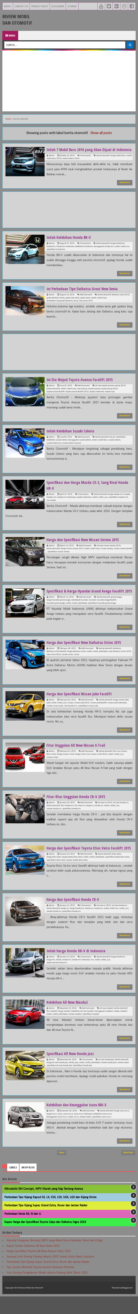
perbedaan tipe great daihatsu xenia (62, 307)
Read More (124, 188)
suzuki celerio (114, 446)
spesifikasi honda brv (56, 255)
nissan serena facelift (123, 554)
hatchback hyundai (79, 612)
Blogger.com (127, 1305)
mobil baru (103, 446)
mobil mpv (102, 304)
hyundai (92, 612)
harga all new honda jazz (57, 1080)
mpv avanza (82, 395)
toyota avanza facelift (56, 398)
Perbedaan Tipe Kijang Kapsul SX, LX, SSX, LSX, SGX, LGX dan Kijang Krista (50, 1214)
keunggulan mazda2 (104, 1029)
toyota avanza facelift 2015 (77, 398)
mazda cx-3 (51, 503)
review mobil (123, 1080)
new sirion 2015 (54, 666)
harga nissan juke (120, 712)
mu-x (76, 1134)
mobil (129, 161)
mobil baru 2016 (54, 164)
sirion (76, 666)
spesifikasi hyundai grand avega (102, 615)
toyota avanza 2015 (109, 395)
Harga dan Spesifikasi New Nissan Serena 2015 (86, 545)
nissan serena (107, 554)
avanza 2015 (120, 391)
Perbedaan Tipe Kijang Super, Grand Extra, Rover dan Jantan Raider (45, 1223)
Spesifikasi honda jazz (82, 1083)
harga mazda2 (64, 1029)
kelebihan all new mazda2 (82, 1029)
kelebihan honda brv (84, 252)
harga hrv (51, 977)
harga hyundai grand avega (58, 612)
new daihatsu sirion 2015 (120, 663)
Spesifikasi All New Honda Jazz (72, 1071)
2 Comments (85, 249)
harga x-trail (80, 766)
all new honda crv (120, 814)
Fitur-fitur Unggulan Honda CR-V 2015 (78, 808)
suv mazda (51, 506)
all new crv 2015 (105, 814)
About (7, 6)
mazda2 (123, 1029)
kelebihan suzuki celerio (57, 446)
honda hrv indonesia (81, 977)
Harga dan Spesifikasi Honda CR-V (75, 917)
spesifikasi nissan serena (58, 558)
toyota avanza (94, 395)
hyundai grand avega (56, 615)
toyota (69, 878)
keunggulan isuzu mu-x (57, 1134)
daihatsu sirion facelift (56, 663)
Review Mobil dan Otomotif (17, 19)
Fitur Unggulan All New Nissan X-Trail (78, 757)
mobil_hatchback (79, 615)
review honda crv (54, 820)
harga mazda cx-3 (115, 500)
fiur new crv (79, 817)
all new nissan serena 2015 (109, 551)
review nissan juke (55, 718)
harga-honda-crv (77, 926)
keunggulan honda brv (104, 252)
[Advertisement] (69, 81)
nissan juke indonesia (117, 714)
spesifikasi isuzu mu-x (101, 1134)
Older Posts (128, 1170)
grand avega (116, 609)
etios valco (116, 872)
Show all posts (101, 133)
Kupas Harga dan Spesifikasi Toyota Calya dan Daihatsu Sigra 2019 (45, 1239)
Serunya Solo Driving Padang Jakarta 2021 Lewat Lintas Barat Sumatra (50, 1274)
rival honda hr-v (70, 718)
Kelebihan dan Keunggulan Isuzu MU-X (79, 1122)
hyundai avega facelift (106, 612)
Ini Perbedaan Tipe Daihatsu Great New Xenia (86, 294)
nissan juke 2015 (81, 714)
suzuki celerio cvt (54, 449)
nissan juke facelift (98, 714)
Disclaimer (57, 6)
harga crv (90, 817)
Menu (10, 35)
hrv (92, 977)
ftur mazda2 (52, 1029)
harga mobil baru (117, 161)
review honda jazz (108, 1080)
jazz (76, 1080)
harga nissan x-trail (65, 766)
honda (58, 977)
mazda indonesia (84, 503)
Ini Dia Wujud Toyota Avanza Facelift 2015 (82, 385)
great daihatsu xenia (56, 304)
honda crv (99, 817)
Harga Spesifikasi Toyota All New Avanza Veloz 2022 (38, 1268)
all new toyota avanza (104, 391)
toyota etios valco (80, 878)
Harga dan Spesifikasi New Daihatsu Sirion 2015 (87, 654)
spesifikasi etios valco (56, 878)
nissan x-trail (52, 769)
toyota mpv (110, 398)
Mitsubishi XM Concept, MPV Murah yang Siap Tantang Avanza (43, 1206)
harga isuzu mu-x (121, 1128)
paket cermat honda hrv (57, 980)
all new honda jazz (106, 1077)
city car (112, 443)
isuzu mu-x (68, 1132)
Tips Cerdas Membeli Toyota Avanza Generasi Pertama (40, 1284)
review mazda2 (75, 1032)
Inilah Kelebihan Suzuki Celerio (73, 436)
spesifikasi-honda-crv (71, 820)
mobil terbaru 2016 (70, 164)
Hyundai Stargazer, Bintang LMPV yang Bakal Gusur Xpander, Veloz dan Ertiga (54, 1258)
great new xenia (72, 304)
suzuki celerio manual (71, 449)
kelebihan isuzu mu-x (102, 1132)
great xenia (85, 304)
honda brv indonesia (65, 252)
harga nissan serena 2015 (72, 554)
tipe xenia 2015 (86, 307)
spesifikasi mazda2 (90, 1032)
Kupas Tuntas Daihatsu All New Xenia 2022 (33, 1263)
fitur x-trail (51, 766)
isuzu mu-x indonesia (83, 1132)
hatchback (120, 443)
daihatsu (117, 660)
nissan (70, 714)
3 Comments (85, 161)
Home (8, 119)
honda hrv (66, 977)
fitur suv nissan (120, 763)
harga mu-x (51, 1132)
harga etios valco (54, 875)
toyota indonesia (97, 398)
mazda (127, 500)
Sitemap (72, 6)
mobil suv (125, 252)
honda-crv (98, 926)
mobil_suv (103, 503)
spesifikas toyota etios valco (117, 875)
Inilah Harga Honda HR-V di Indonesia (78, 968)
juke (48, 714)
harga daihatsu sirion (76, 663)
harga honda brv (117, 249)
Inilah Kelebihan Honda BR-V (71, 243)
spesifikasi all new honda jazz (59, 1083)
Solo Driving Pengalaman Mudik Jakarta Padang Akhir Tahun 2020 (46, 1290)
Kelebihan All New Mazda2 (69, 1019)
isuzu (59, 1132)
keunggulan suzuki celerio (79, 446)
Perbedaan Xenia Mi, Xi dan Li (22, 1231)
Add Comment (86, 301)
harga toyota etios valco (72, 875)
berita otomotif (102, 161)
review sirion (67, 666)
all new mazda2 (106, 1026)
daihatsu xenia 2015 (121, 301)
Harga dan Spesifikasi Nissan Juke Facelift (82, 705)
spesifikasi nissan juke (88, 718)
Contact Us (21, 6)
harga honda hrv (118, 974)
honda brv (51, 252)
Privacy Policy (39, 6)
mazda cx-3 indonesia (66, 503)
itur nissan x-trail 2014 (97, 766)
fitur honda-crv (67, 817)
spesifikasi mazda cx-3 (118, 503)
